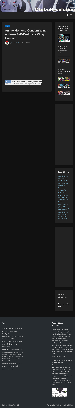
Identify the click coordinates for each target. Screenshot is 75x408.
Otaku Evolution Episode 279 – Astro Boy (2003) (63, 207)
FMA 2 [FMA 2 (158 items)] (8, 344)
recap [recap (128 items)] (12, 366)
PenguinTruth (62, 334)
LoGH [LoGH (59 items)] (19, 354)
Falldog (59, 332)
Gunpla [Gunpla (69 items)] (20, 349)
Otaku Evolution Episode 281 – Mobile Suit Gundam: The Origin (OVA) (63, 188)
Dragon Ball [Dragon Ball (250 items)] (6, 341)
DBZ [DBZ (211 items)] (11, 339)
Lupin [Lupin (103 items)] (4, 356)
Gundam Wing (37, 81)
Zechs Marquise (35, 84)
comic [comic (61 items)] (18, 336)
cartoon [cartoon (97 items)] (14, 336)
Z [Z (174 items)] (12, 369)
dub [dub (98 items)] (13, 341)
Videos (7, 26)
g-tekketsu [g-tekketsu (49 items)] (18, 347)
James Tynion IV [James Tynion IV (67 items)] (16, 352)
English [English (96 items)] (16, 341)
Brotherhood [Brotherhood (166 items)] (6, 336)
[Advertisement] (64, 134)
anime (13, 81)
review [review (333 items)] (17, 366)
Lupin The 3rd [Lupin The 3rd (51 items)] (15, 356)
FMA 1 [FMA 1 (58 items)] (3, 344)
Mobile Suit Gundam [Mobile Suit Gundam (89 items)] (8, 361)
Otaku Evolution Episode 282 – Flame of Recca (63, 178)
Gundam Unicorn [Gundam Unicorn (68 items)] (13, 349)
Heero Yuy (9, 84)
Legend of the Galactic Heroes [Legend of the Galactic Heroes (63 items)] (10, 354)
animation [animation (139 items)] (5, 328)
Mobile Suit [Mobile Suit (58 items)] (17, 358)
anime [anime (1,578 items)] (13, 328)
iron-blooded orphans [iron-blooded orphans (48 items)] (7, 352)
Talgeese (16, 84)
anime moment (21, 81)
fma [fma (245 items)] (20, 341)
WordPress (58, 405)
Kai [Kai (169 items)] (22, 352)
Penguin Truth (15, 43)
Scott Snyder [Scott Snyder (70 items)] (5, 369)
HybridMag (68, 405)
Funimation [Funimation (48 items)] (13, 347)
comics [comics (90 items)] (7, 339)
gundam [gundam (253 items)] (5, 349)
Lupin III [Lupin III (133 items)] (8, 356)
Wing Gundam (24, 84)
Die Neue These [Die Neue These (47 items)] (16, 338)
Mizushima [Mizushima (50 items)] (11, 358)
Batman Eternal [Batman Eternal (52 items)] (16, 334)
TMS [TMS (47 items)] (11, 369)
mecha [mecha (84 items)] (7, 358)
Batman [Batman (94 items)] (10, 334)
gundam (29, 81)
